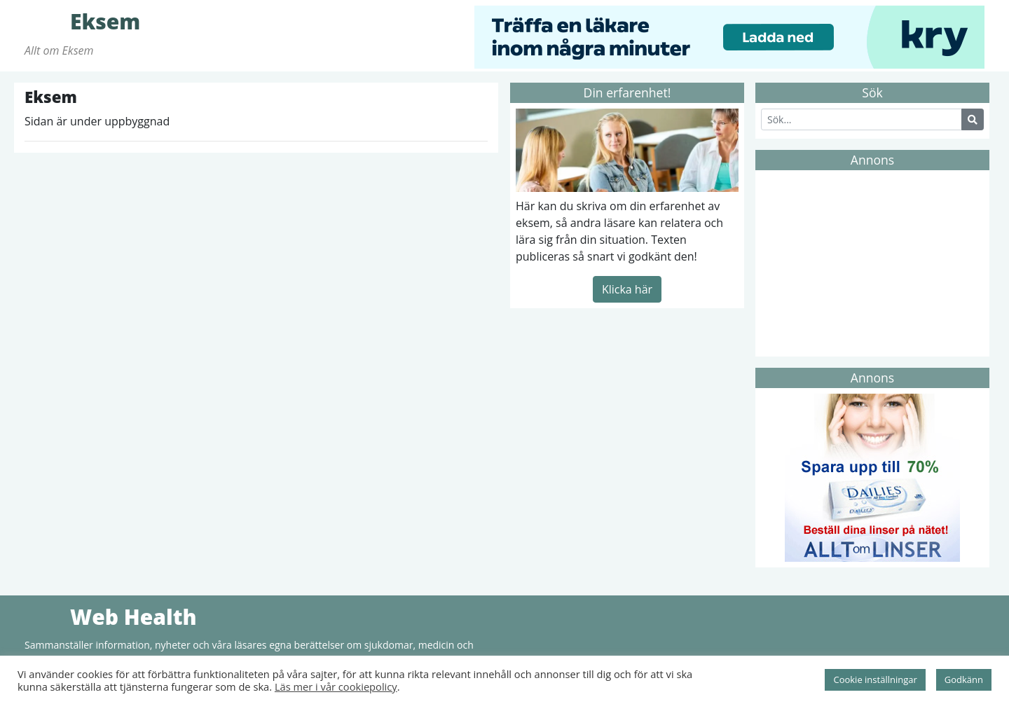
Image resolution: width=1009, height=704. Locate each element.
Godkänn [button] (964, 679)
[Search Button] (972, 119)
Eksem (46, 21)
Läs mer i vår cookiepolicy (336, 686)
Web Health (46, 616)
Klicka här (627, 289)
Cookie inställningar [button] (875, 679)
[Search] (861, 119)
